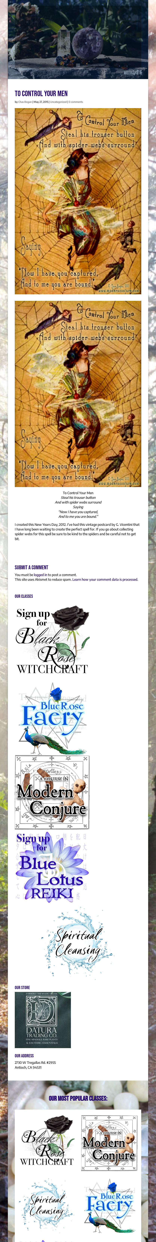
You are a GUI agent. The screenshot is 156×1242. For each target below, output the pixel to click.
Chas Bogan (25, 101)
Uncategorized (58, 101)
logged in (40, 574)
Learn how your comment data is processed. (105, 579)
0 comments (76, 101)
